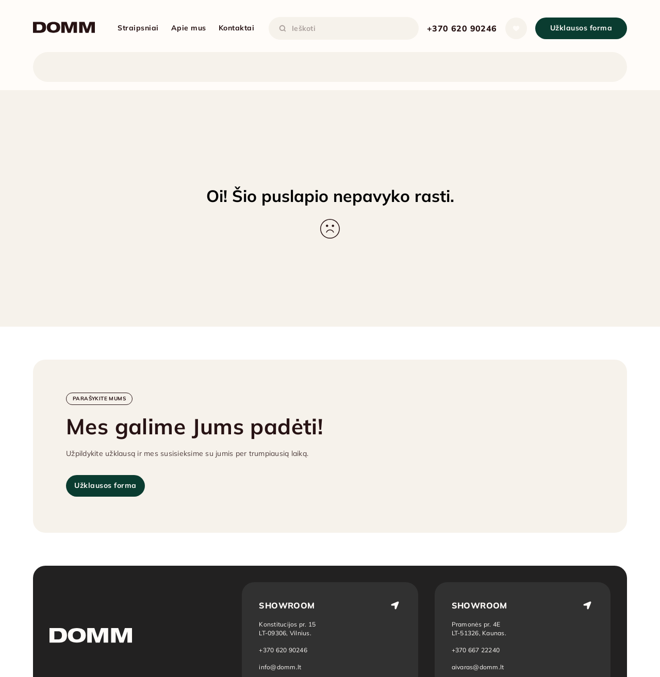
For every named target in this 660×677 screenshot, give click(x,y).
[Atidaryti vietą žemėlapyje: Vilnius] (287, 628)
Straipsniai (138, 27)
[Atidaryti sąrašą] (516, 28)
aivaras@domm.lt (478, 667)
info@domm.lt (280, 667)
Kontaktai (237, 27)
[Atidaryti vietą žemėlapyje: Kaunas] (479, 628)
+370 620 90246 (462, 28)
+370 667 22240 (476, 650)
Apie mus (188, 27)
